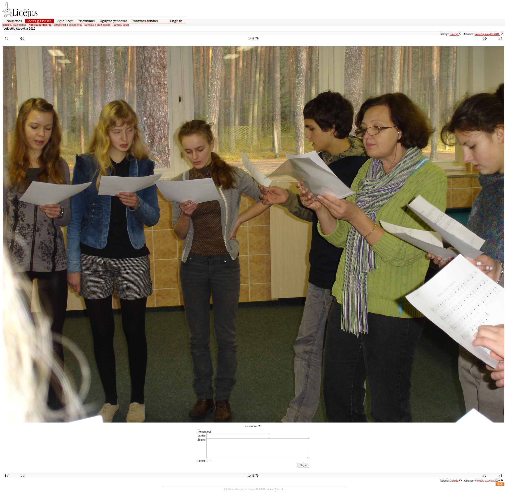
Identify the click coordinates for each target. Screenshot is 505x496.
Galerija (456, 34)
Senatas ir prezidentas (97, 24)
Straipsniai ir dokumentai (68, 24)
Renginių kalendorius (14, 24)
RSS (500, 487)
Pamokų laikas (120, 24)
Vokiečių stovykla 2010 (489, 34)
